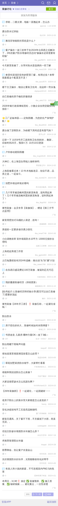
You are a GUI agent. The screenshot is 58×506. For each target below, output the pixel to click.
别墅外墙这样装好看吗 (15, 183)
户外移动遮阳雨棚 (13, 152)
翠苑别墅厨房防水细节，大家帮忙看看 (23, 363)
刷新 (48, 494)
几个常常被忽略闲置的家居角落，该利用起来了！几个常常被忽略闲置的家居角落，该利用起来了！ (27, 195)
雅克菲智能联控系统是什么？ (19, 41)
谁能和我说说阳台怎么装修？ (17, 372)
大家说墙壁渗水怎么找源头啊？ (18, 381)
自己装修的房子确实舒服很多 (17, 96)
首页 (4, 3)
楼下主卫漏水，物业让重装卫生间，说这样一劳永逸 (29, 87)
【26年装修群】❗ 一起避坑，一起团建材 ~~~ (26, 391)
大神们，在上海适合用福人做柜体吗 (20, 161)
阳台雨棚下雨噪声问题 (13, 344)
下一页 (37, 494)
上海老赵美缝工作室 (12, 251)
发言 (51, 9)
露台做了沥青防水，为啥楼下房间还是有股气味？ (27, 130)
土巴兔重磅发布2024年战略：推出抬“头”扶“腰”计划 (28, 260)
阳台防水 (6, 316)
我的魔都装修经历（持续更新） (20, 282)
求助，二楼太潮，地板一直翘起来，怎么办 (26, 22)
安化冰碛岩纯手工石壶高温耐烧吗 (19, 409)
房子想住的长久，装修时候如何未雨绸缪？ (26, 325)
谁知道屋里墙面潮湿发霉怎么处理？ (20, 353)
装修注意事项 (19, 9)
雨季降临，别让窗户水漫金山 (17, 450)
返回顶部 (51, 502)
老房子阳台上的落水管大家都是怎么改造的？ (25, 400)
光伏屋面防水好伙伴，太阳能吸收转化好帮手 (25, 459)
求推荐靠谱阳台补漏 (12, 440)
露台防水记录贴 (10, 31)
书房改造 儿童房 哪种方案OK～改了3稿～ (25, 335)
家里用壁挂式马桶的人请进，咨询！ (20, 220)
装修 (13, 3)
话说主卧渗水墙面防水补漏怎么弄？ (20, 431)
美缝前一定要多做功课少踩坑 (17, 229)
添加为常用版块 (29, 15)
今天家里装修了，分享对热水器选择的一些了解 (26, 65)
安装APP (6, 502)
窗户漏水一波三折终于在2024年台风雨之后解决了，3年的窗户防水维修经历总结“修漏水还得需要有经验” (28, 53)
